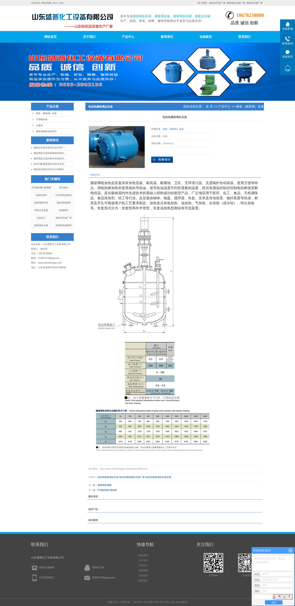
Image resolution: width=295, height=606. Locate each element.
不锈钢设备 (42, 119)
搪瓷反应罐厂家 (254, 3)
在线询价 (162, 160)
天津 (156, 602)
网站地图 (46, 3)
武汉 (166, 602)
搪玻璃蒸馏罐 (105, 485)
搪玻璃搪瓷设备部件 (46, 131)
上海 (172, 602)
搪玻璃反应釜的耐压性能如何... (50, 158)
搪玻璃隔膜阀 (64, 202)
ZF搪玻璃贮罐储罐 (41, 187)
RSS (55, 3)
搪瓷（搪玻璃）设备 (46, 113)
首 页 (209, 106)
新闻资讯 (167, 36)
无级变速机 (41, 195)
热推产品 (112, 602)
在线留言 (206, 36)
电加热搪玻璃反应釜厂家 (132, 477)
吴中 (140, 602)
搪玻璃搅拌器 (41, 202)
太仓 (145, 602)
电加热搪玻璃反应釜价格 (158, 477)
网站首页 (50, 36)
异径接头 (63, 187)
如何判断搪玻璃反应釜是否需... (50, 164)
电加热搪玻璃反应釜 (108, 477)
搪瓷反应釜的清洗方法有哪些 (49, 169)
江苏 (135, 602)
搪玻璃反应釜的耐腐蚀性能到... (50, 153)
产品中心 (128, 36)
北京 (177, 602)
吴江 (161, 602)
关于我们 (89, 36)
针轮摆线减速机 (64, 195)
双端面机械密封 (64, 225)
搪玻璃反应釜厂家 (236, 3)
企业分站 (35, 3)
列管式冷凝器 (41, 210)
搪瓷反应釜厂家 (217, 3)
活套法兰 (41, 217)
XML (61, 3)
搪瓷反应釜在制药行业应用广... (50, 147)
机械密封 (63, 210)
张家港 (183, 602)
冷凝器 (39, 125)
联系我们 (244, 36)
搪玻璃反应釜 (41, 225)
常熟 (150, 602)
